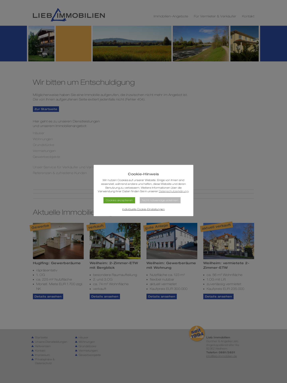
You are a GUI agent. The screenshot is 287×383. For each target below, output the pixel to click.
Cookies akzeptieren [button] (119, 200)
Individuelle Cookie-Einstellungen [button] (143, 209)
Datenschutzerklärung (174, 191)
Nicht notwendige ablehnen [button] (160, 200)
